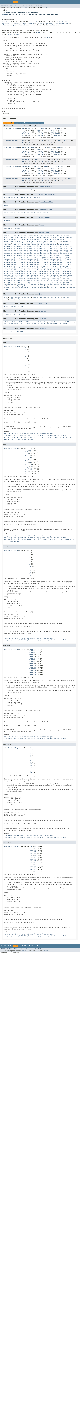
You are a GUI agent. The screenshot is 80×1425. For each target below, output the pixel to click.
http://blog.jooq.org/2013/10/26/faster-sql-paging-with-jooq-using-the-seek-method (35, 435)
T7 (27, 132)
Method (24, 7)
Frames (22, 5)
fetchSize (32, 284)
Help (36, 2)
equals (6, 306)
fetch (15, 236)
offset (38, 190)
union (39, 213)
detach (23, 314)
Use (20, 2)
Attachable (5, 21)
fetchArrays (26, 244)
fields (22, 323)
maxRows (6, 287)
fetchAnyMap (29, 241)
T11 (43, 134)
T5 (41, 130)
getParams (66, 297)
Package (9, 2)
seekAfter (25, 147)
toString (20, 306)
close (11, 297)
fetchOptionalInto (36, 275)
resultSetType (60, 287)
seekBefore (26, 166)
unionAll (46, 213)
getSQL (6, 299)
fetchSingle (46, 279)
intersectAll (31, 213)
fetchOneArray (16, 270)
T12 (58, 134)
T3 (59, 128)
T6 (55, 130)
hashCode (13, 306)
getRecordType (15, 286)
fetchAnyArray (62, 239)
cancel (6, 297)
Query (58, 21)
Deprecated (26, 2)
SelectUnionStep (23, 25)
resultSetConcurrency (29, 287)
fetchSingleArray (49, 282)
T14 (43, 135)
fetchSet (19, 277)
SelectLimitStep (62, 23)
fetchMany (50, 257)
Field (28, 128)
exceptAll (13, 213)
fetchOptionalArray (22, 275)
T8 (41, 132)
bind (5, 236)
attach (6, 314)
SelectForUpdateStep (45, 23)
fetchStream (41, 284)
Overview (3, 2)
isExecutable (26, 299)
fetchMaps (37, 266)
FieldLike (33, 21)
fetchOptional (59, 270)
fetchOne (46, 266)
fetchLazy (33, 257)
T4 (27, 130)
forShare (7, 197)
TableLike (53, 25)
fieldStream (63, 323)
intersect (21, 213)
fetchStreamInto (53, 284)
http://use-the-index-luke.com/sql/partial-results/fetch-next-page (28, 433)
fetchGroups (54, 244)
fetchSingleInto (63, 282)
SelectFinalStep (28, 23)
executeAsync (26, 297)
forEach (6, 286)
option (6, 205)
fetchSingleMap (22, 284)
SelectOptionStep (8, 25)
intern (32, 286)
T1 (31, 128)
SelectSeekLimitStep (11, 128)
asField (6, 331)
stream (6, 289)
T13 (28, 135)
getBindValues (48, 297)
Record (5, 15)
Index (32, 2)
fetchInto (56, 255)
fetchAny (23, 237)
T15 (58, 135)
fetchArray (39, 241)
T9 (55, 132)
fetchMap (59, 257)
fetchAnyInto (8, 241)
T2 (45, 128)
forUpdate (14, 197)
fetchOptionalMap (65, 275)
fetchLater (16, 257)
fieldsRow (53, 323)
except (6, 213)
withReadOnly (37, 197)
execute (17, 297)
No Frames (28, 5)
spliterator (70, 287)
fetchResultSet (9, 277)
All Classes (38, 5)
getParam (58, 297)
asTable (6, 322)
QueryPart (65, 21)
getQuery (7, 220)
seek (23, 128)
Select (16, 23)
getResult (25, 286)
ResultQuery (6, 23)
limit (5, 190)
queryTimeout (15, 287)
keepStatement (68, 286)
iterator (58, 286)
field (40, 322)
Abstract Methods (36, 123)
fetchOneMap (48, 270)
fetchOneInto (27, 270)
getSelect (16, 228)
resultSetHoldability (45, 287)
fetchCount (7, 228)
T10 (28, 134)
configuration (15, 314)
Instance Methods (21, 123)
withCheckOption (25, 197)
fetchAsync (36, 244)
